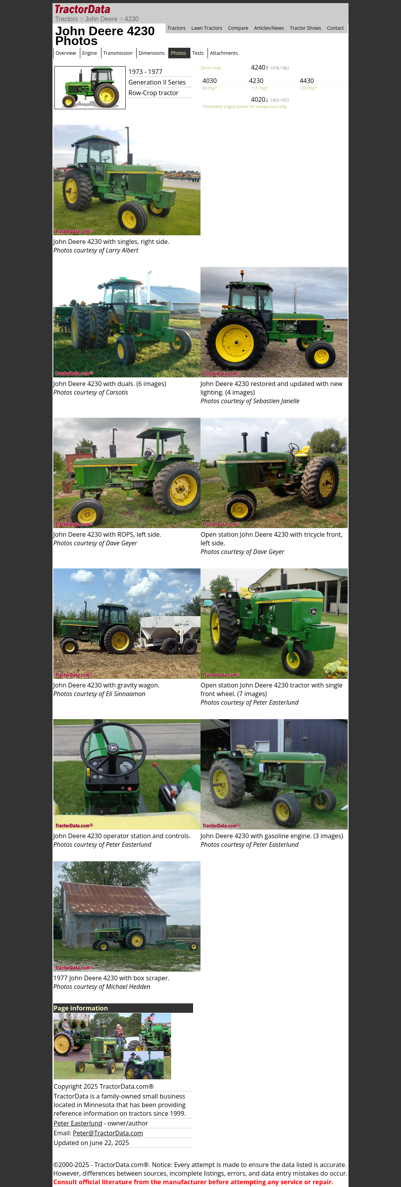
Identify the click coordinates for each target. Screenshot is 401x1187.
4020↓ (270, 99)
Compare (238, 28)
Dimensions (151, 53)
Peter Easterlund (78, 1123)
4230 (132, 19)
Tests (198, 53)
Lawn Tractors (206, 28)
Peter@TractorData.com (108, 1133)
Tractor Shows (305, 28)
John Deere (101, 19)
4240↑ (270, 67)
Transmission (117, 53)
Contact (335, 28)
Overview (66, 53)
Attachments (224, 53)
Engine (89, 53)
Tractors (66, 19)
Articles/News (269, 28)
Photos (178, 53)
